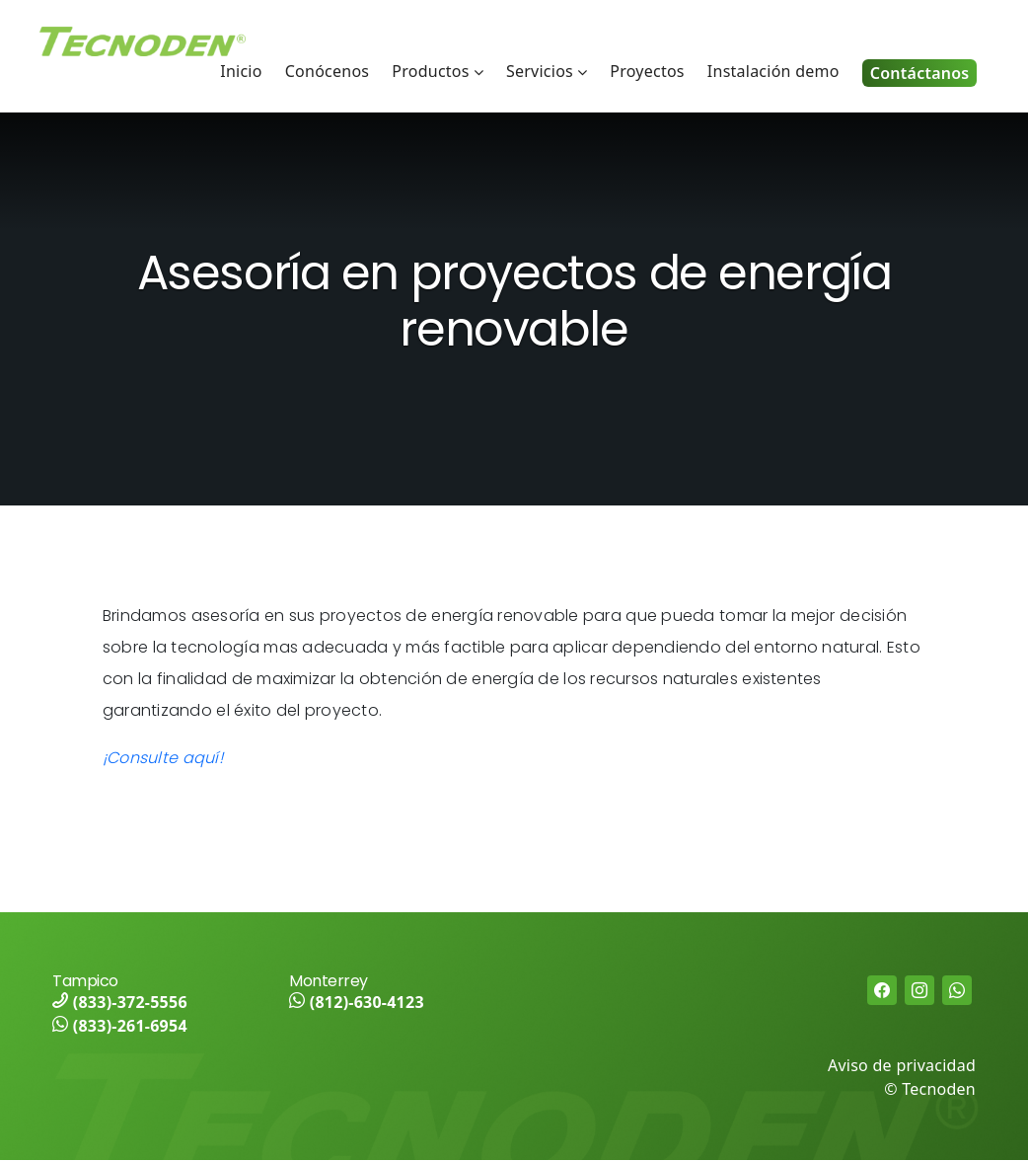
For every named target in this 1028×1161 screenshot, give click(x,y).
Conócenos (327, 71)
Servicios (539, 71)
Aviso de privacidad (902, 1065)
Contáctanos (920, 73)
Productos (430, 71)
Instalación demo (773, 71)
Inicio (240, 71)
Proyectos (647, 71)
